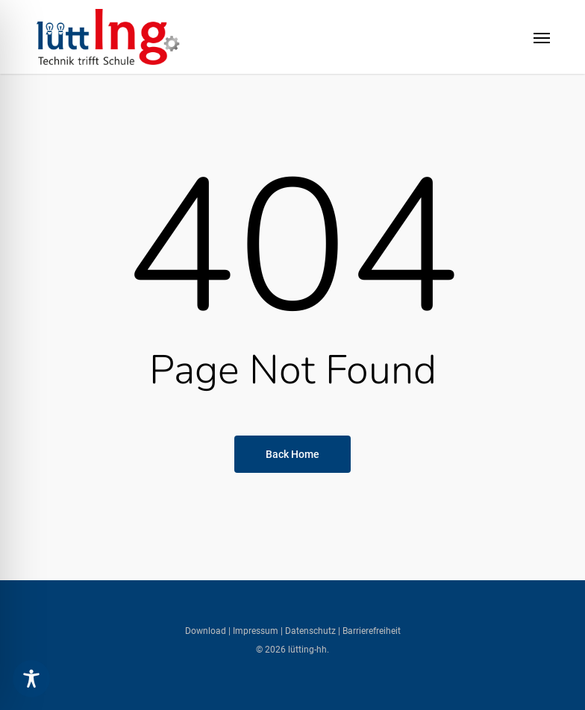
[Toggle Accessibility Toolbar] (31, 679)
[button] (542, 37)
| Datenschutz (308, 631)
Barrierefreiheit (371, 631)
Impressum (254, 631)
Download (206, 631)
